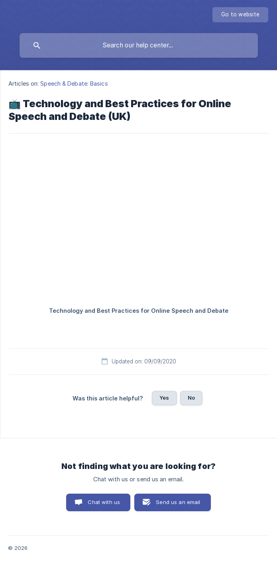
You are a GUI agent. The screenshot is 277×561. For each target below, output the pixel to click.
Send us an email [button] (178, 502)
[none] (240, 14)
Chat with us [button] (104, 502)
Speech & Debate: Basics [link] (74, 83)
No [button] (191, 397)
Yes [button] (164, 397)
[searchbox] (139, 45)
